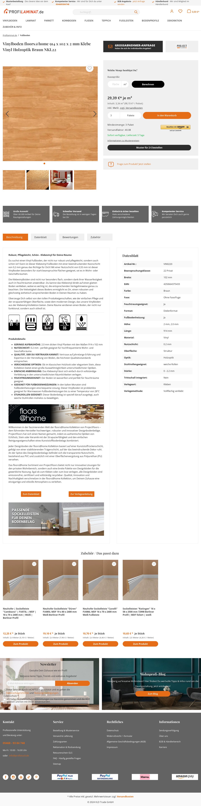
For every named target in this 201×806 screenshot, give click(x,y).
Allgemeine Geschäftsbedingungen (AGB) (126, 741)
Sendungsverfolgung (169, 730)
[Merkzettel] (180, 12)
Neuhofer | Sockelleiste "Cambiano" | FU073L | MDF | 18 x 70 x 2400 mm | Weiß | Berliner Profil (19, 613)
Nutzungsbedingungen (46, 692)
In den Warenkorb (167, 115)
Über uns (163, 736)
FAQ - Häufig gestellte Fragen (67, 758)
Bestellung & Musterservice (66, 730)
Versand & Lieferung (63, 736)
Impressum (112, 747)
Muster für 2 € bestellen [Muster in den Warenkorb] (149, 147)
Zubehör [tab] (95, 237)
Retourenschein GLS (62, 752)
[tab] (15, 237)
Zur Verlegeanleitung (81, 494)
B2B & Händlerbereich (170, 741)
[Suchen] (136, 12)
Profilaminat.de (10, 35)
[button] (175, 128)
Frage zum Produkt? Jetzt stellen (134, 164)
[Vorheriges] (6, 114)
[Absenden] (72, 683)
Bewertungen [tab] (70, 237)
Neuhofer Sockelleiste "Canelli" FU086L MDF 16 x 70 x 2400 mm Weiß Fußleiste (100, 611)
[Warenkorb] (193, 12)
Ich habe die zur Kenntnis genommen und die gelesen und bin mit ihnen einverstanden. (48, 700)
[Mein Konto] (171, 12)
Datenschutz (113, 730)
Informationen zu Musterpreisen (123, 140)
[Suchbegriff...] (102, 12)
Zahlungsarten (60, 741)
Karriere (163, 747)
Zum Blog (153, 693)
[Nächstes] (94, 114)
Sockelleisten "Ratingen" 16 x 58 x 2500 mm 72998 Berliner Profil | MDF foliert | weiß (139, 611)
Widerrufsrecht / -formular (119, 736)
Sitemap (57, 763)
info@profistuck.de (19, 755)
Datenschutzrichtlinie (17, 692)
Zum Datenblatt (31, 494)
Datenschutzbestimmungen (35, 699)
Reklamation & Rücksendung (67, 747)
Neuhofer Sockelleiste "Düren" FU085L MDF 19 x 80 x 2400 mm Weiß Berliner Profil (60, 611)
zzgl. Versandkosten (131, 107)
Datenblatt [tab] (40, 237)
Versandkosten (125, 796)
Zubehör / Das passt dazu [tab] (100, 553)
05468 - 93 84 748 (14, 743)
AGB (87, 699)
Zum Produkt (20, 644)
